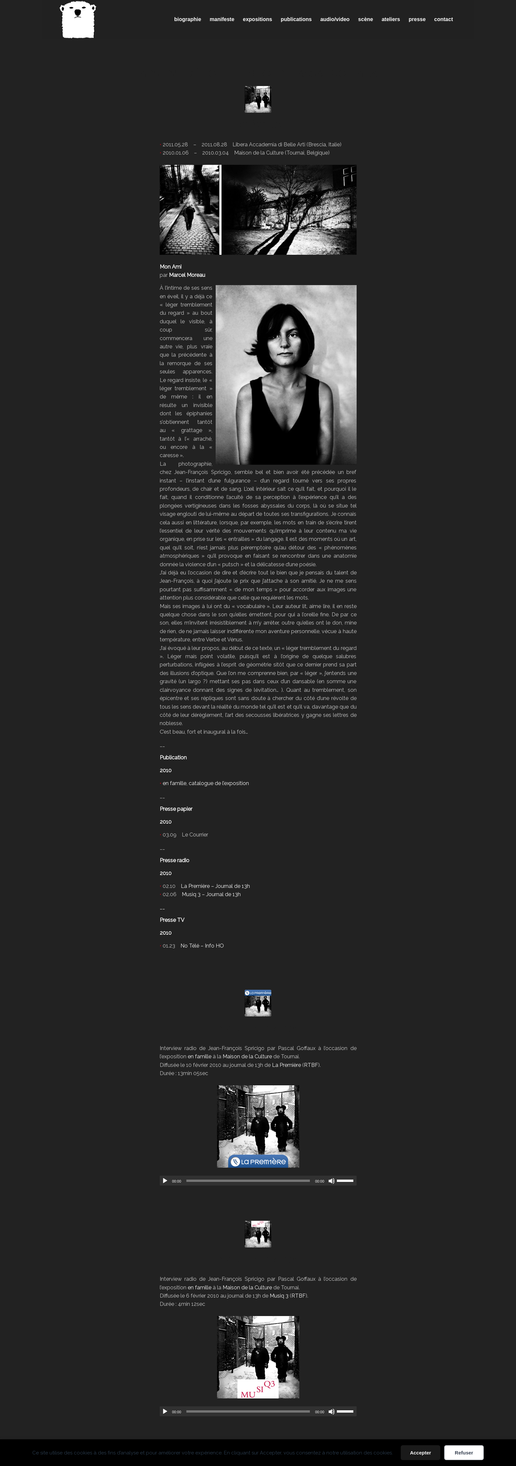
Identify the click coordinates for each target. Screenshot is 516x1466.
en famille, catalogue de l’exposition (206, 783)
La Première (286, 1065)
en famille (258, 124)
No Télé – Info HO (202, 946)
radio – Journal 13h (258, 1028)
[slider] (248, 1181)
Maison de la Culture (247, 1056)
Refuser (464, 1452)
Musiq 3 (279, 1296)
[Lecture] (165, 1181)
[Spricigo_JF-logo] (78, 19)
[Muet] (331, 1181)
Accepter (420, 1452)
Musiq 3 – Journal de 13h (211, 894)
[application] (258, 1181)
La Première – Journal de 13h (215, 886)
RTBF (311, 1065)
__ (162, 907)
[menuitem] (187, 19)
